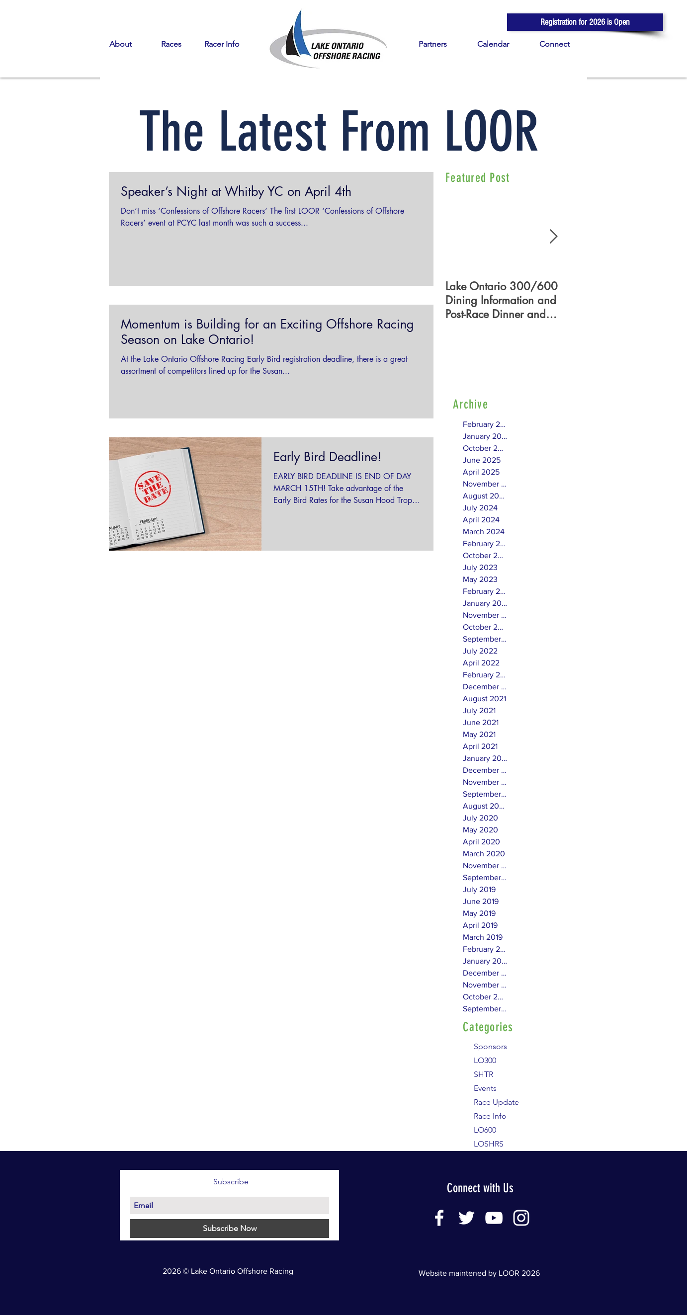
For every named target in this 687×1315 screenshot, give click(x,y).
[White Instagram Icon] (521, 1218)
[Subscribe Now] (229, 1228)
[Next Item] (553, 237)
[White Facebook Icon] (439, 1218)
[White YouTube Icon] (494, 1218)
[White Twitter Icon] (466, 1218)
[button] (585, 22)
